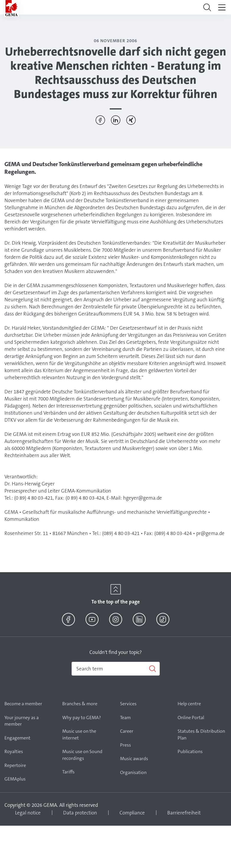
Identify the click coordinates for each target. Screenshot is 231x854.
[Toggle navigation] (207, 7)
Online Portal (191, 717)
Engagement (17, 738)
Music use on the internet (79, 734)
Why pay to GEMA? (81, 717)
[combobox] (115, 669)
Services (128, 704)
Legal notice (28, 812)
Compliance (132, 812)
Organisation (133, 772)
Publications (190, 751)
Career (126, 731)
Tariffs (68, 772)
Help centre (189, 704)
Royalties (13, 751)
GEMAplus (15, 779)
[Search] (115, 669)
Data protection (80, 812)
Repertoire (15, 765)
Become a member (23, 704)
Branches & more (79, 704)
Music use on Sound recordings (82, 754)
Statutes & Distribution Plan (201, 734)
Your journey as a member (21, 720)
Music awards (134, 758)
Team (125, 717)
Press (125, 745)
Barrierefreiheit (184, 812)
